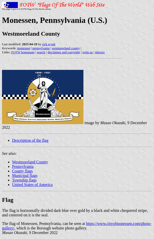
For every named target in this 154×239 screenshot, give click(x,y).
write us (87, 52)
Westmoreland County (30, 162)
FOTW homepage (22, 52)
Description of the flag (30, 140)
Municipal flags (24, 175)
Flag (7, 200)
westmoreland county (66, 48)
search (41, 52)
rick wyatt (48, 44)
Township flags (24, 180)
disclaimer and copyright (63, 52)
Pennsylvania (22, 166)
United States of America (32, 184)
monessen (23, 48)
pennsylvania (41, 48)
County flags (22, 171)
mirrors (100, 52)
